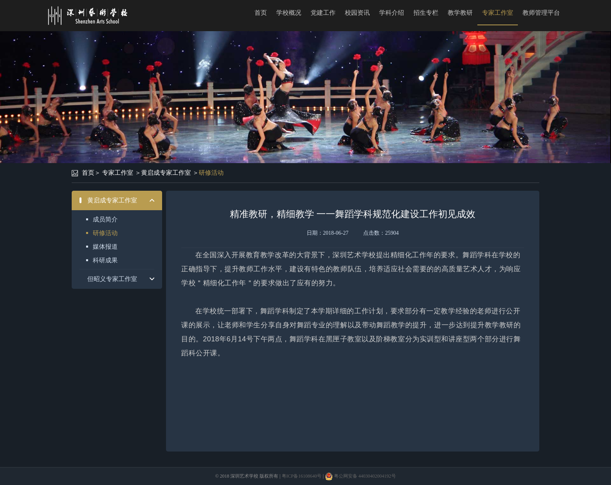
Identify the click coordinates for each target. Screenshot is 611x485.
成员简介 (105, 219)
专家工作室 (497, 12)
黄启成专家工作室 (166, 172)
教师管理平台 (541, 12)
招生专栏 (425, 12)
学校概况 (288, 12)
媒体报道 (105, 246)
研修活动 (211, 172)
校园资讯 (357, 12)
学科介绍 (391, 12)
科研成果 (105, 260)
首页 (260, 12)
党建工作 (323, 12)
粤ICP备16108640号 (302, 476)
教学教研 (460, 12)
